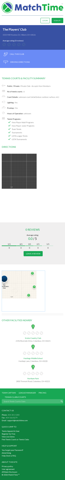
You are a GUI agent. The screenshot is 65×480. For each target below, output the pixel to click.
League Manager (27, 393)
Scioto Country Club (33, 338)
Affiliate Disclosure (9, 472)
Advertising (6, 453)
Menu (4, 20)
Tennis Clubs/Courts (15, 397)
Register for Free (8, 434)
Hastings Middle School (33, 358)
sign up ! (57, 20)
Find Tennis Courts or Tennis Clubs (15, 439)
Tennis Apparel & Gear (11, 431)
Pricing (42, 393)
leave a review (33, 253)
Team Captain (9, 393)
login (45, 20)
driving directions (16, 62)
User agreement (8, 469)
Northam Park (33, 378)
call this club (13, 54)
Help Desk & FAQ (9, 456)
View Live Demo (8, 437)
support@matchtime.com (17, 420)
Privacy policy (7, 466)
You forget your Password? (12, 450)
